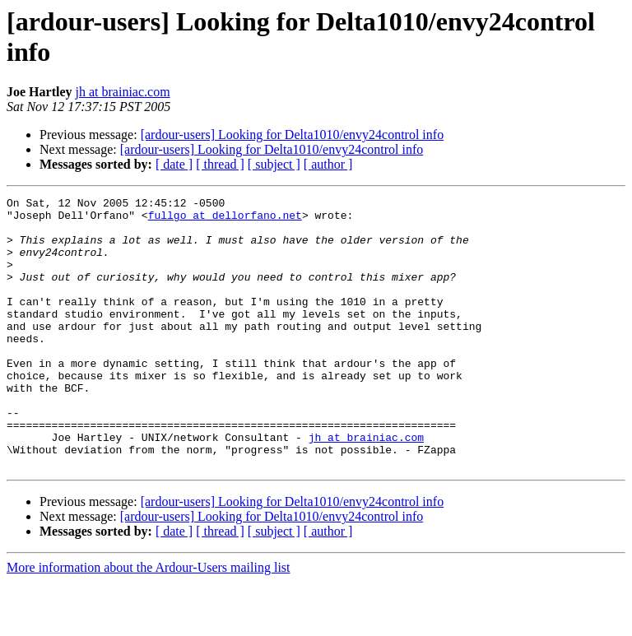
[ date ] (174, 164)
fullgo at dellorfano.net (225, 219)
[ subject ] (274, 164)
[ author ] (328, 164)
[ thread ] (220, 164)
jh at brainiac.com (123, 92)
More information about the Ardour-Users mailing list (148, 622)
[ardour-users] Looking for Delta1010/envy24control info (292, 135)
